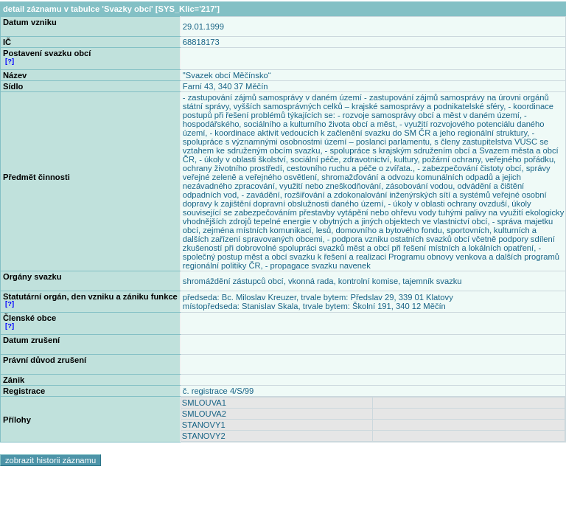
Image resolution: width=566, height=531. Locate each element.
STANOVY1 (204, 424)
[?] (9, 61)
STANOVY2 (204, 435)
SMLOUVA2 (204, 413)
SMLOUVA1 (204, 402)
